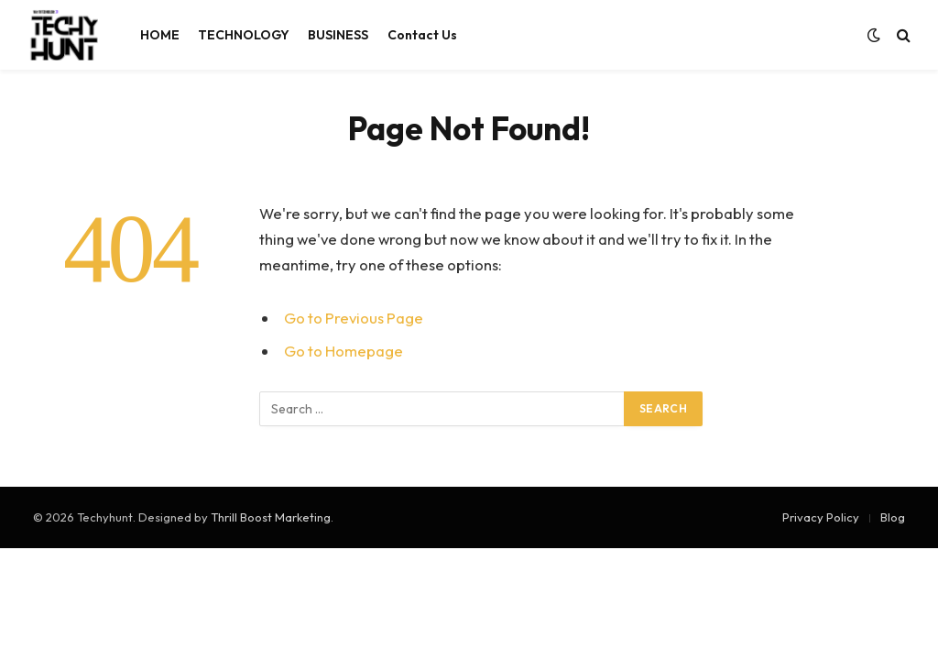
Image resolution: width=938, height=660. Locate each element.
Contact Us (422, 35)
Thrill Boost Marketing (271, 517)
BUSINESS (338, 35)
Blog (892, 517)
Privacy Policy (820, 517)
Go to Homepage (343, 350)
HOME (160, 35)
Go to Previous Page (353, 317)
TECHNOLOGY (243, 35)
